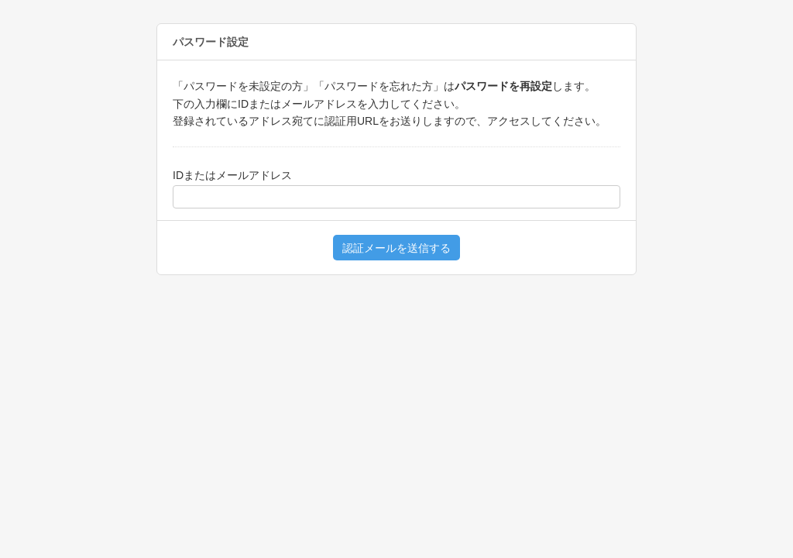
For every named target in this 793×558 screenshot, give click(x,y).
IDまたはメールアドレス (232, 175)
